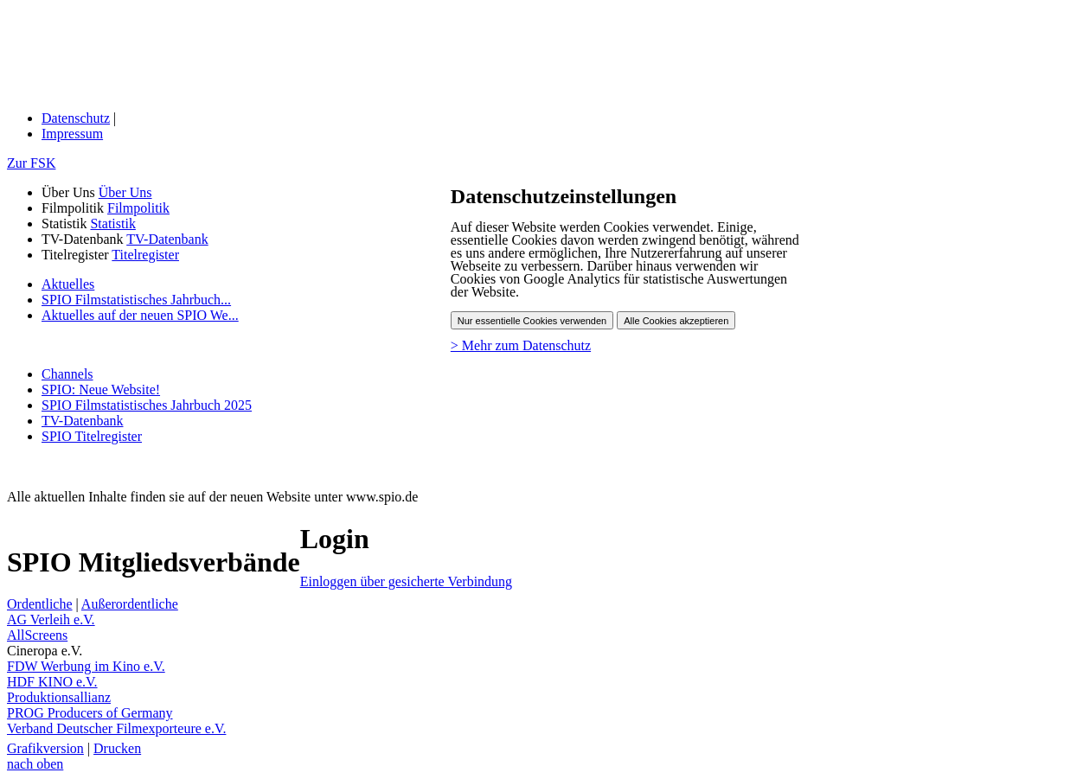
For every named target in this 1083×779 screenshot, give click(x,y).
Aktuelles (68, 284)
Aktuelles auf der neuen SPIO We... (140, 315)
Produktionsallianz (59, 697)
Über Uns (125, 192)
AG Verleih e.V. (51, 619)
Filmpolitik (138, 208)
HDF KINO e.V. (52, 681)
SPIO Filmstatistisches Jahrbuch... (136, 299)
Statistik (112, 223)
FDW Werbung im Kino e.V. (86, 666)
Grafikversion (45, 748)
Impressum (72, 133)
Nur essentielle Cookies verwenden (532, 321)
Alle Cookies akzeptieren (676, 321)
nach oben (35, 764)
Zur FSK (31, 163)
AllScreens (37, 635)
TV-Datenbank (167, 239)
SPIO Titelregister (92, 436)
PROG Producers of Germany (90, 713)
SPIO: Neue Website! (101, 389)
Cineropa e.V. (44, 650)
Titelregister (145, 254)
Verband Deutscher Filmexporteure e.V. (116, 728)
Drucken (117, 748)
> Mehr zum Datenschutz (521, 345)
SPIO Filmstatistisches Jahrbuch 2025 (147, 405)
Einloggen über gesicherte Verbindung (406, 581)
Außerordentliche (129, 604)
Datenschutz (76, 118)
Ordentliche (40, 604)
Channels (67, 374)
